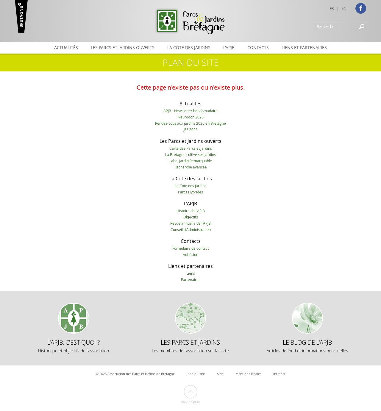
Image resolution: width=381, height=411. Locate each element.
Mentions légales (248, 373)
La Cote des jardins (190, 185)
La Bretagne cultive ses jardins (190, 154)
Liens (190, 273)
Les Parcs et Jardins (190, 346)
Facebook (360, 8)
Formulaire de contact (190, 248)
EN (344, 8)
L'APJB (229, 47)
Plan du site (196, 373)
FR (332, 8)
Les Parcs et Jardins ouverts (122, 47)
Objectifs (190, 217)
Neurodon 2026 (191, 117)
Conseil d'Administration (191, 229)
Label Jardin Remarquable (190, 160)
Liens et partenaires (304, 47)
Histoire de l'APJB (191, 210)
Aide (220, 373)
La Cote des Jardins (188, 47)
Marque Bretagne (21, 16)
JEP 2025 (190, 129)
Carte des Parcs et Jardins (190, 148)
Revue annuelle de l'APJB (190, 223)
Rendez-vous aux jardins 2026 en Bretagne (190, 123)
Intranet (279, 373)
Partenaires (190, 279)
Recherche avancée (190, 167)
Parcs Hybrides (190, 192)
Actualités (66, 47)
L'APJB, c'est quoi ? (73, 346)
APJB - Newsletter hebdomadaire (190, 110)
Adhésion (190, 254)
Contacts (258, 47)
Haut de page (190, 402)
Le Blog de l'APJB (307, 346)
